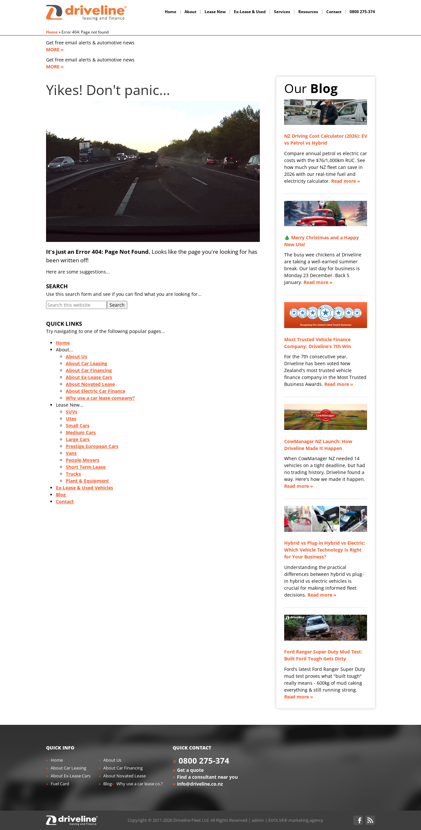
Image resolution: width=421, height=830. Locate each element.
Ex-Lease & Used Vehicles (84, 488)
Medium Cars (81, 432)
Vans (71, 453)
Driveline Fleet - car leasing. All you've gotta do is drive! (86, 12)
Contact (65, 501)
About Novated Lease (90, 384)
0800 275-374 (204, 760)
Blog (61, 494)
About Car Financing (89, 370)
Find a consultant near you (207, 777)
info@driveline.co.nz (200, 784)
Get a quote (190, 770)
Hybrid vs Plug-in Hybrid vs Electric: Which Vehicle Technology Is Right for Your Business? (324, 550)
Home (52, 32)
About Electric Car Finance (95, 391)
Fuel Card (60, 784)
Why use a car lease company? (100, 398)
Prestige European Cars (92, 446)
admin (258, 820)
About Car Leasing (86, 363)
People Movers (82, 460)
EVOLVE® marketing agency (295, 820)
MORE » (55, 49)
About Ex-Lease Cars (89, 377)
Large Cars (77, 439)
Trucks (73, 474)
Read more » (345, 181)
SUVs (71, 412)
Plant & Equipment (87, 481)
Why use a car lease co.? (139, 784)
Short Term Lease (86, 467)
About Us (76, 356)
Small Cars (77, 425)
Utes (71, 418)
